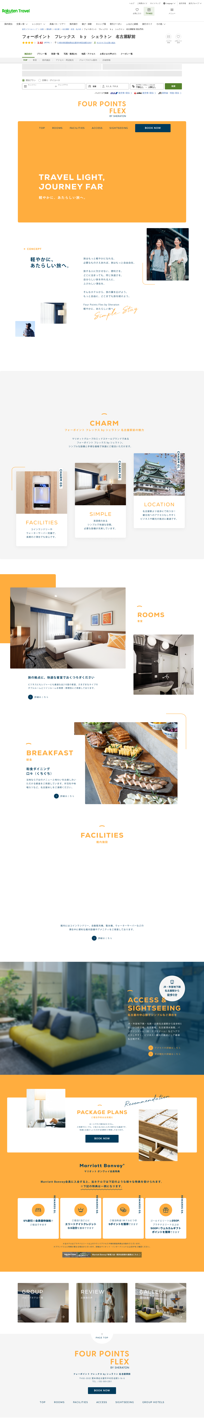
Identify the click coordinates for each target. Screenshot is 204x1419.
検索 (173, 86)
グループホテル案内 (88, 60)
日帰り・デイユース (51, 80)
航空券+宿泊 (120, 93)
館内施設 (46, 60)
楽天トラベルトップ (29, 29)
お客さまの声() (108, 54)
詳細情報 (106, 60)
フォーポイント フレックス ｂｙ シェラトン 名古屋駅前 (78, 36)
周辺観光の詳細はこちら (168, 1053)
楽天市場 (182, 3)
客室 (35, 60)
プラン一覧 (42, 54)
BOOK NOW (153, 128)
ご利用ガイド (142, 3)
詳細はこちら (41, 697)
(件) (48, 43)
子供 (114, 86)
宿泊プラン (31, 80)
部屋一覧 (55, 54)
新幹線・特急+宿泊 (168, 93)
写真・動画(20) (70, 54)
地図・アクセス (88, 54)
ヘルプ (131, 3)
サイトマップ (155, 3)
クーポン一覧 (127, 54)
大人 (108, 86)
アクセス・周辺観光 (65, 60)
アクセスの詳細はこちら (168, 1047)
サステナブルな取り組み (106, 43)
